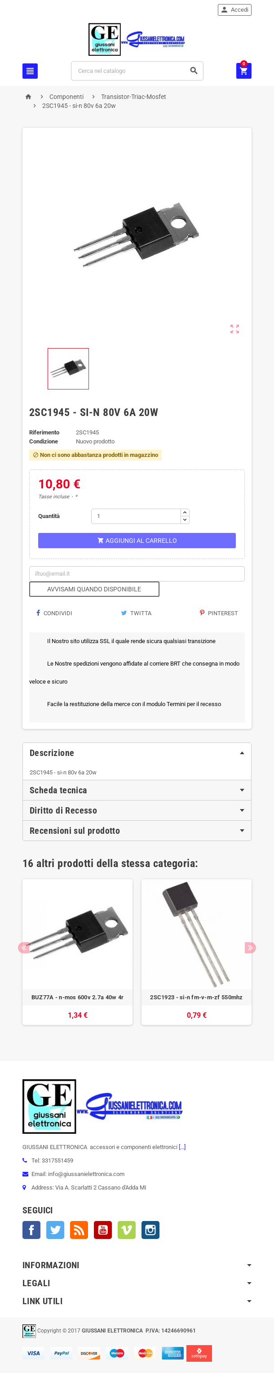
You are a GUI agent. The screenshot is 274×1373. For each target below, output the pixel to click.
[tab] (137, 753)
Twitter (55, 1230)
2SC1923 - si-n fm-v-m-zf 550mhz (196, 997)
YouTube (103, 1230)
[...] (181, 1147)
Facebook (31, 1230)
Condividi (54, 613)
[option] (77, 956)
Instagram (150, 1230)
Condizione (43, 441)
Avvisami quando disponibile (94, 589)
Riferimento (44, 432)
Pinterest (219, 613)
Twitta (136, 613)
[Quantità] (136, 516)
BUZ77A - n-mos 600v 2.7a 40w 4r (77, 997)
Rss (79, 1230)
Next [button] (250, 947)
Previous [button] (23, 947)
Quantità (49, 516)
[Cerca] (137, 71)
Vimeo (127, 1230)
